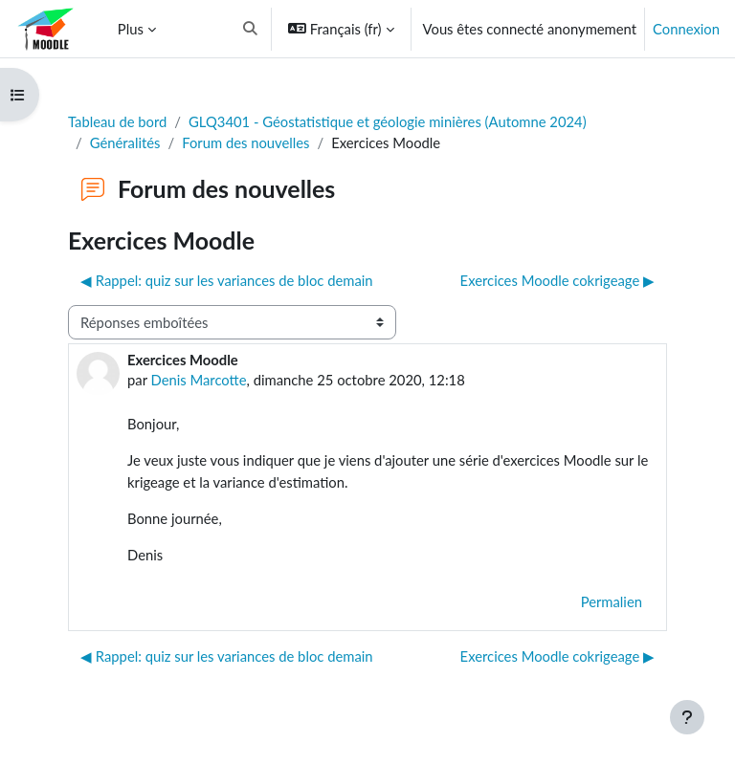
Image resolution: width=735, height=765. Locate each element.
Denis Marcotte (199, 379)
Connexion (686, 28)
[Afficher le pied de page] (687, 717)
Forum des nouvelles (245, 142)
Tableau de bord (117, 121)
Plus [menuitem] (131, 28)
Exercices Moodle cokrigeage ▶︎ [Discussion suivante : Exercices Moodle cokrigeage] (557, 280)
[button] (250, 28)
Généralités (125, 142)
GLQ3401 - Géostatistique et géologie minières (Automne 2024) (388, 121)
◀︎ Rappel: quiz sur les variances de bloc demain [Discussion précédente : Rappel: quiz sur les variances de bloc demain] (226, 280)
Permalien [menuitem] (611, 601)
